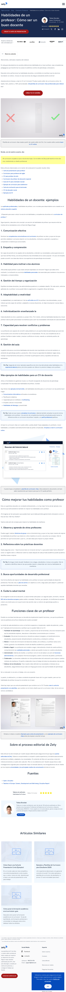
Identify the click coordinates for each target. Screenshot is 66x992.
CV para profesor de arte (10, 176)
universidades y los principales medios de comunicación (27, 767)
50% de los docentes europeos (10, 599)
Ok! (48, 986)
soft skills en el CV (33, 300)
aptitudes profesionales (10, 206)
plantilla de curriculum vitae (30, 489)
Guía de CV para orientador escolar (14, 182)
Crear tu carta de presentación (15, 31)
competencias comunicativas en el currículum (22, 236)
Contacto (44, 956)
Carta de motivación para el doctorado (15, 187)
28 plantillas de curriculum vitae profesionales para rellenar (46, 84)
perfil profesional (47, 417)
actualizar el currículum (28, 413)
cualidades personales (23, 650)
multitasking (25, 400)
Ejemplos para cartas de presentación (32, 734)
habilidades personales (31, 272)
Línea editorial (45, 960)
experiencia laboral (11, 367)
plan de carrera (23, 583)
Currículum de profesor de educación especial (17, 179)
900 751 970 (31, 960)
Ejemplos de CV (8, 193)
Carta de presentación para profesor (14, 171)
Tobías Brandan (21, 803)
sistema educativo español (9, 209)
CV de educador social (10, 190)
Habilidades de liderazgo (10, 405)
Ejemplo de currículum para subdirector (15, 184)
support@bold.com (31, 962)
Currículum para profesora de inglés (14, 173)
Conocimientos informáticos (12, 394)
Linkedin (21, 814)
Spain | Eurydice (8, 781)
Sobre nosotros (46, 952)
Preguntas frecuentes (47, 969)
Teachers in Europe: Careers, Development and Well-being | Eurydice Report (26, 783)
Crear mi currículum (9, 976)
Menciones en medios (47, 965)
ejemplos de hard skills (17, 389)
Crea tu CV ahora (33, 93)
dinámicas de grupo (20, 533)
